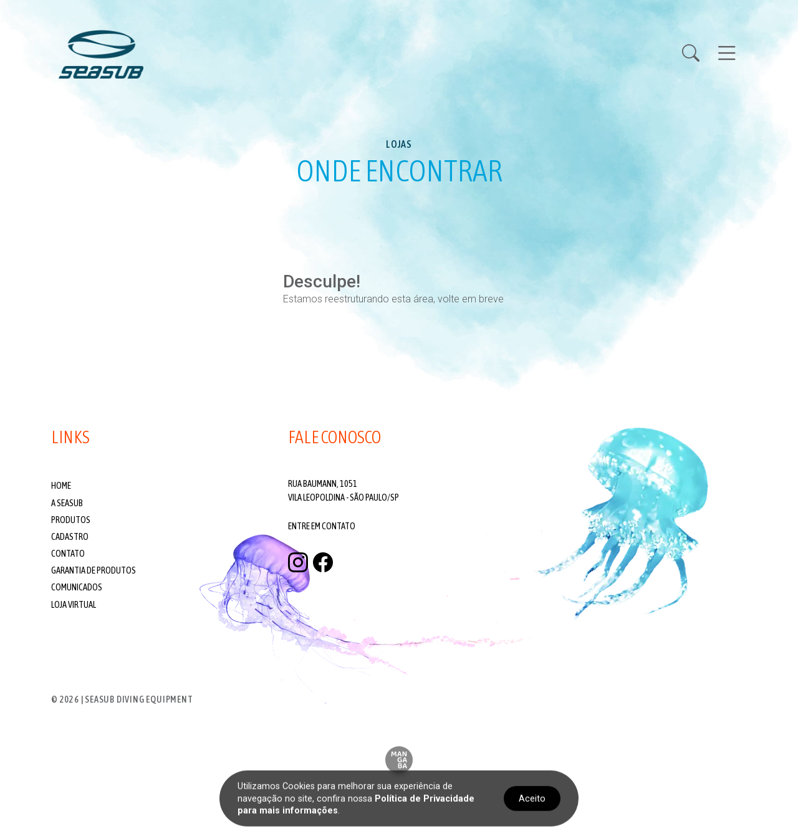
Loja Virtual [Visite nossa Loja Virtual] (73, 605)
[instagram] (298, 562)
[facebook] (323, 562)
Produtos (70, 520)
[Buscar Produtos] (698, 54)
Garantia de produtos (93, 570)
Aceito (532, 798)
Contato (68, 554)
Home (61, 486)
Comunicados (76, 587)
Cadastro (70, 537)
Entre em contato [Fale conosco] (321, 526)
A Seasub (67, 503)
